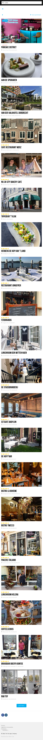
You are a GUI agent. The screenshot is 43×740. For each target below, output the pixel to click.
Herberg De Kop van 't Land (13, 250)
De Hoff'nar (6, 456)
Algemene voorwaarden (7, 727)
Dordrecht (5, 730)
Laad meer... (21, 705)
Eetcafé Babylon (8, 421)
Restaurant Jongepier (11, 285)
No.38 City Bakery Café (11, 181)
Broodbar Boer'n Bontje (12, 663)
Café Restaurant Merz (11, 147)
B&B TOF (4, 696)
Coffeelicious (7, 629)
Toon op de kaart (35, 15)
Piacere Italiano (8, 559)
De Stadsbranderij (9, 387)
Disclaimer (3, 729)
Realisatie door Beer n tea (7, 736)
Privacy (3, 725)
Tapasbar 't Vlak (8, 216)
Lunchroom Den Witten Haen (14, 352)
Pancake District (8, 47)
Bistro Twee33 (7, 525)
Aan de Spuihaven (9, 79)
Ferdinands (6, 319)
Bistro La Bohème (9, 490)
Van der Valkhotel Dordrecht (14, 112)
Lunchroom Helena (9, 594)
